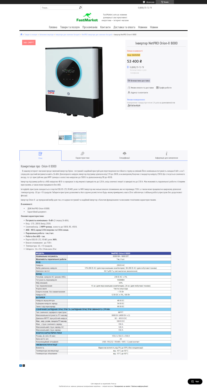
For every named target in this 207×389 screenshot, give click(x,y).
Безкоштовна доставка (140, 80)
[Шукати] (80, 7)
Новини (154, 27)
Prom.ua (113, 384)
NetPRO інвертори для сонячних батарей (97, 34)
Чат (195, 381)
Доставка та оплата (124, 27)
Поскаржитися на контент (122, 386)
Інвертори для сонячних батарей (68, 34)
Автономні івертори (46, 34)
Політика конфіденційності (139, 386)
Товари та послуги (70, 27)
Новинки (142, 27)
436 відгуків (150, 2)
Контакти (105, 27)
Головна (53, 27)
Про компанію (90, 27)
